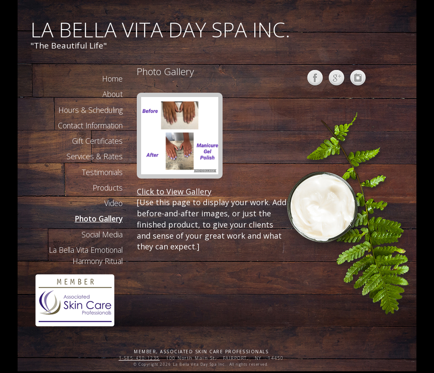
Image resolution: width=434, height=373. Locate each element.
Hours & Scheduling (90, 110)
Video (113, 203)
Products (108, 187)
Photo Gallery (99, 218)
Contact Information (90, 125)
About (112, 94)
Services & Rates (94, 156)
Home (112, 78)
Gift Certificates (97, 141)
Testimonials (102, 172)
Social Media (102, 234)
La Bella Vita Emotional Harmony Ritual (86, 255)
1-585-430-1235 (139, 358)
